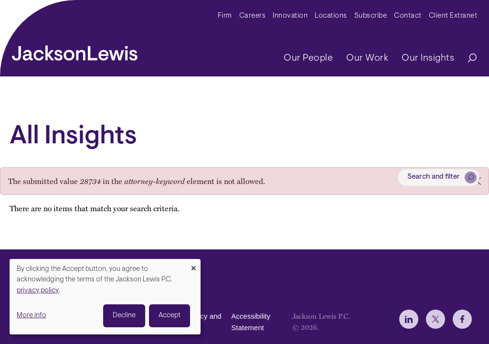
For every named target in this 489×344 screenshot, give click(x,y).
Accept (170, 315)
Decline (124, 315)
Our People (308, 58)
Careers (252, 16)
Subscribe (370, 16)
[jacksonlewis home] (75, 50)
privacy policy (38, 290)
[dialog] (105, 296)
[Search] (467, 58)
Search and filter (433, 177)
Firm (225, 16)
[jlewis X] (435, 319)
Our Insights (428, 58)
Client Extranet (453, 16)
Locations (331, 16)
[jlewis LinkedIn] (408, 319)
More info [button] (31, 315)
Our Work (367, 58)
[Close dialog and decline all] (193, 265)
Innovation (290, 16)
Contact (408, 16)
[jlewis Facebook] (462, 319)
